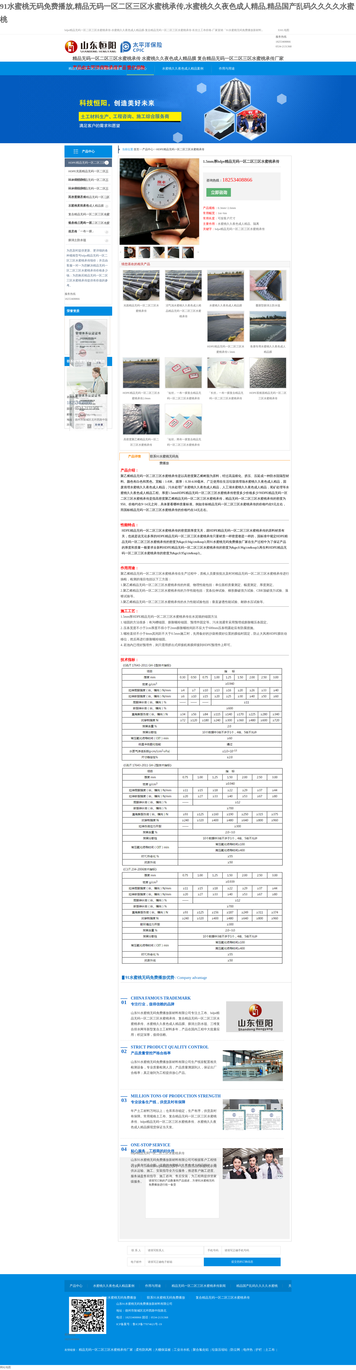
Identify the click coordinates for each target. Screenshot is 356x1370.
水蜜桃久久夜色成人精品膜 (86, 205)
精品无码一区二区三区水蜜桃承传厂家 (106, 1349)
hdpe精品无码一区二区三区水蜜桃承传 (240, 229)
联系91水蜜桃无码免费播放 (86, 361)
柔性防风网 (144, 1349)
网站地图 (5, 1367)
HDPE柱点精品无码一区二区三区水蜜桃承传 (88, 190)
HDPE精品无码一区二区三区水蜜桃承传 (88, 164)
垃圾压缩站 (219, 1349)
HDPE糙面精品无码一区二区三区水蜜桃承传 (88, 181)
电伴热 (248, 1349)
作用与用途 (227, 68)
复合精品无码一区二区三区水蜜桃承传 (223, 1297)
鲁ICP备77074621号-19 (147, 1324)
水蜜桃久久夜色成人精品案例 (182, 68)
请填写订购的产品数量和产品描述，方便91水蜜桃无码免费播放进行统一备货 (182, 1196)
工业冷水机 (182, 1349)
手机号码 (213, 1250)
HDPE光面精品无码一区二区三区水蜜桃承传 (88, 172)
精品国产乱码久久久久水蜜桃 (257, 1286)
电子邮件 (136, 1261)
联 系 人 (136, 1250)
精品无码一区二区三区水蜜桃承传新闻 (199, 1286)
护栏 (259, 1349)
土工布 (270, 1349)
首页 (136, 149)
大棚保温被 (163, 1349)
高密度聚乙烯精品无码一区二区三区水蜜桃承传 (89, 198)
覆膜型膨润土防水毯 (268, 305)
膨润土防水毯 (77, 240)
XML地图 (283, 30)
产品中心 (140, 68)
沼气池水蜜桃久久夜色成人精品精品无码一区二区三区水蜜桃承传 (183, 311)
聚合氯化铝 (201, 1349)
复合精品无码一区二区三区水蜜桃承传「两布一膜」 (89, 216)
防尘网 (235, 1349)
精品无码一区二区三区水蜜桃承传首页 (96, 68)
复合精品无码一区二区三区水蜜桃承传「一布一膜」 (89, 224)
